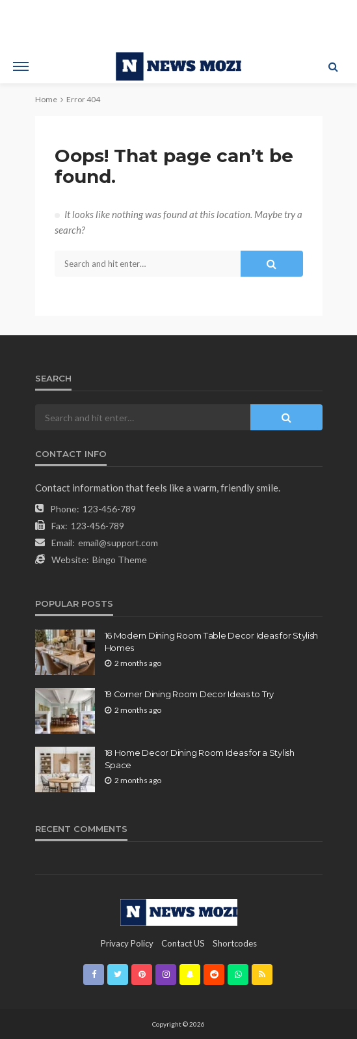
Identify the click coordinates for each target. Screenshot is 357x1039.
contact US (183, 943)
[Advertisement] (179, 23)
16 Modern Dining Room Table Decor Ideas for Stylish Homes (212, 641)
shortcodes (235, 943)
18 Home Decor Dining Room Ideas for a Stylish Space (200, 758)
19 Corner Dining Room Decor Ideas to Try (189, 694)
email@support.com (118, 542)
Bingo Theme (119, 559)
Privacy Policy (127, 943)
